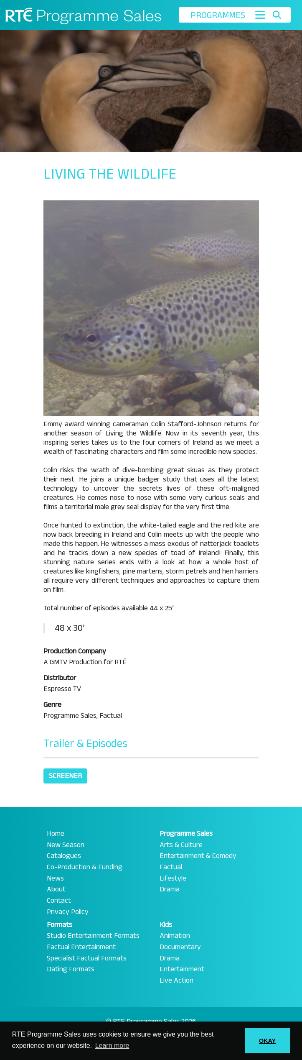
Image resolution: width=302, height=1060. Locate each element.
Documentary (180, 947)
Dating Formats (70, 969)
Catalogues (64, 855)
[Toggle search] (277, 15)
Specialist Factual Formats (87, 958)
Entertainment (182, 969)
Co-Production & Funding (84, 867)
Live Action (176, 980)
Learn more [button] (112, 1045)
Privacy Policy (68, 912)
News (55, 878)
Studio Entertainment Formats (93, 935)
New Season (65, 845)
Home (55, 833)
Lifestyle (173, 878)
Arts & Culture (181, 845)
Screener (65, 776)
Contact (59, 900)
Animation (175, 935)
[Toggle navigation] (260, 15)
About (56, 889)
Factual (171, 867)
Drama (170, 889)
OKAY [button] (267, 1040)
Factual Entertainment (81, 947)
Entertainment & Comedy (198, 855)
